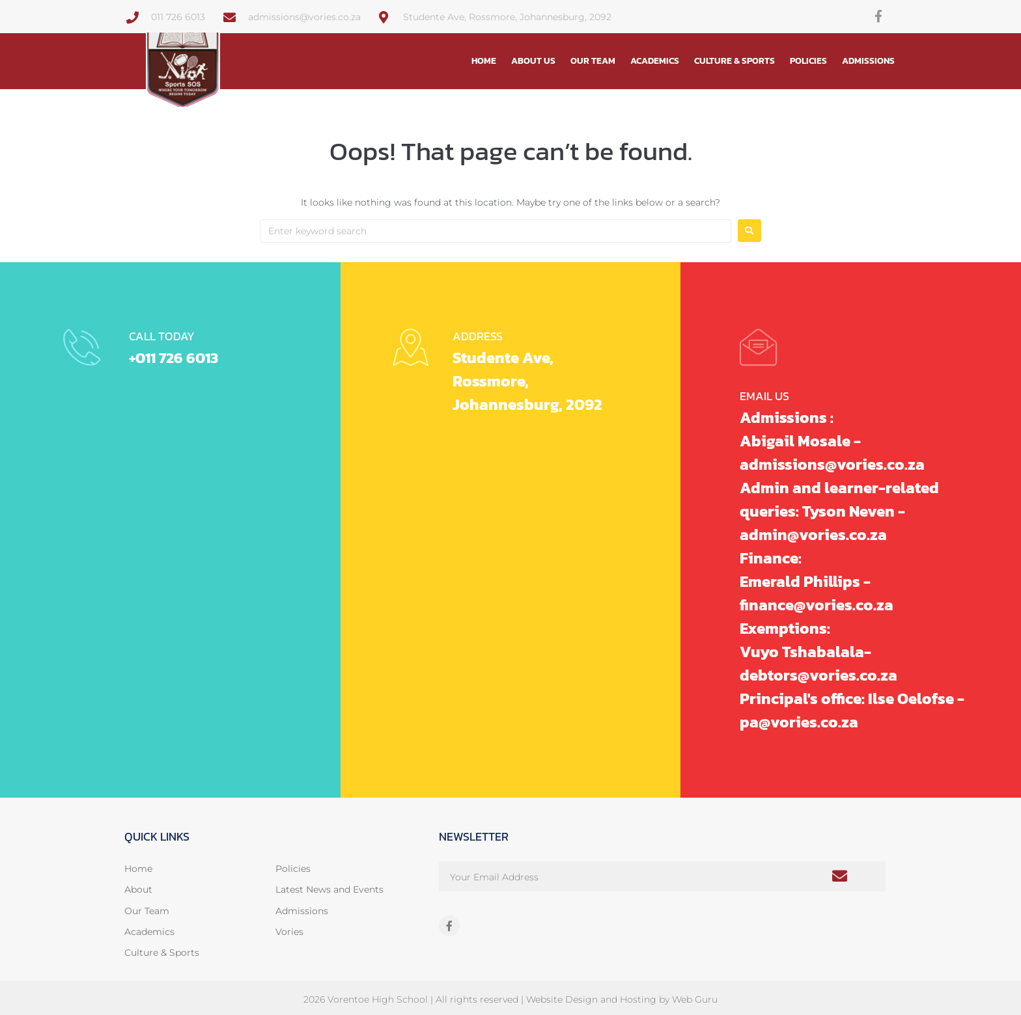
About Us (533, 61)
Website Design (562, 999)
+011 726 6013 (176, 357)
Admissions (868, 61)
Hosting (638, 999)
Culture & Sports (734, 61)
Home (483, 61)
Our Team (592, 61)
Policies (808, 61)
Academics (654, 61)
